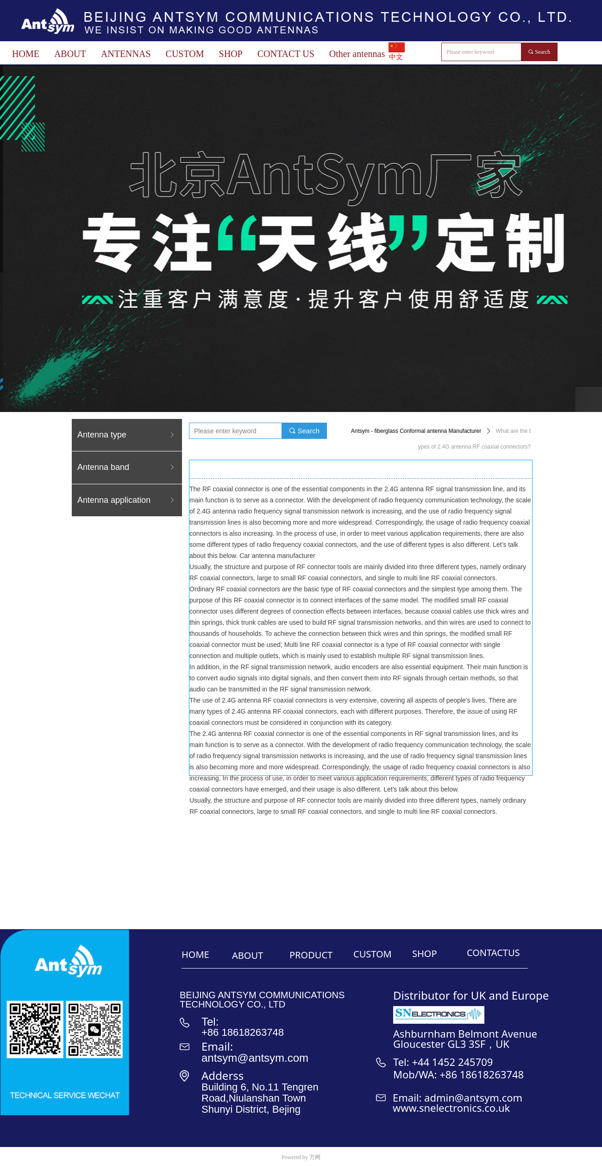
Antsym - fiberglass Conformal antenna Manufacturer (416, 431)
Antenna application (126, 500)
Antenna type (126, 435)
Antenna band (126, 467)
